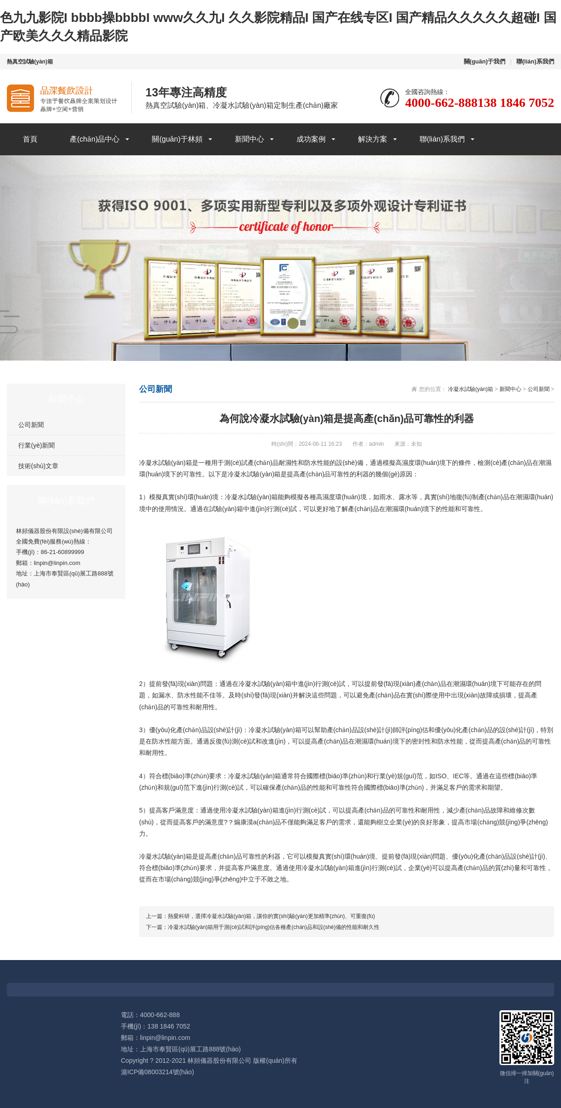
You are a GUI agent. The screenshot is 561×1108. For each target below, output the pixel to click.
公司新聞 (31, 424)
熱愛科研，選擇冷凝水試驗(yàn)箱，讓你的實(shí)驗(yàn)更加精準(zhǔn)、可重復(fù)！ (271, 916)
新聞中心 (249, 139)
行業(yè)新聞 (36, 445)
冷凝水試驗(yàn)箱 (470, 389)
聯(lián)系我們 (535, 61)
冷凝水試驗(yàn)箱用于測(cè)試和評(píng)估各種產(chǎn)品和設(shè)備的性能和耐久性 (273, 927)
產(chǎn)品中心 (94, 139)
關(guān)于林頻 (177, 139)
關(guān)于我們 (485, 61)
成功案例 (311, 139)
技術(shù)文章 (38, 466)
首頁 (30, 139)
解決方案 (372, 139)
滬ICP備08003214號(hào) (157, 1072)
